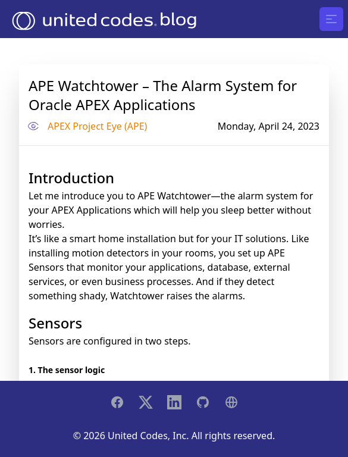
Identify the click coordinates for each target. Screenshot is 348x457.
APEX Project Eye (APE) (97, 126)
